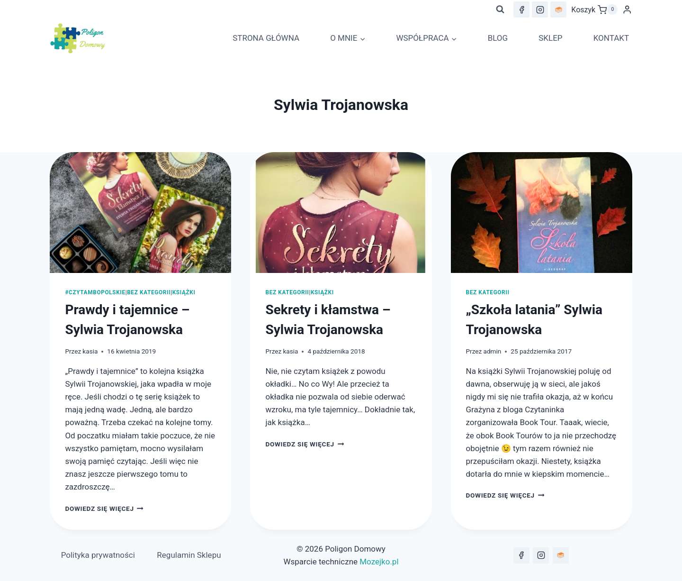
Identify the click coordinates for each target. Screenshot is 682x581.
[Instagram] (540, 9)
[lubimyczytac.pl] (558, 9)
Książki (184, 292)
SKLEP (550, 38)
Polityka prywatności (98, 555)
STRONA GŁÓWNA (266, 38)
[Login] (627, 9)
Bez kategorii (148, 292)
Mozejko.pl (378, 561)
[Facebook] (521, 9)
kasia (90, 351)
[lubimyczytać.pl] (561, 555)
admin (493, 351)
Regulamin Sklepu (189, 555)
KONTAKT (611, 38)
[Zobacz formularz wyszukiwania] (500, 9)
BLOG (498, 38)
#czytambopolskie (95, 292)
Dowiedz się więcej (104, 508)
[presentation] (140, 212)
